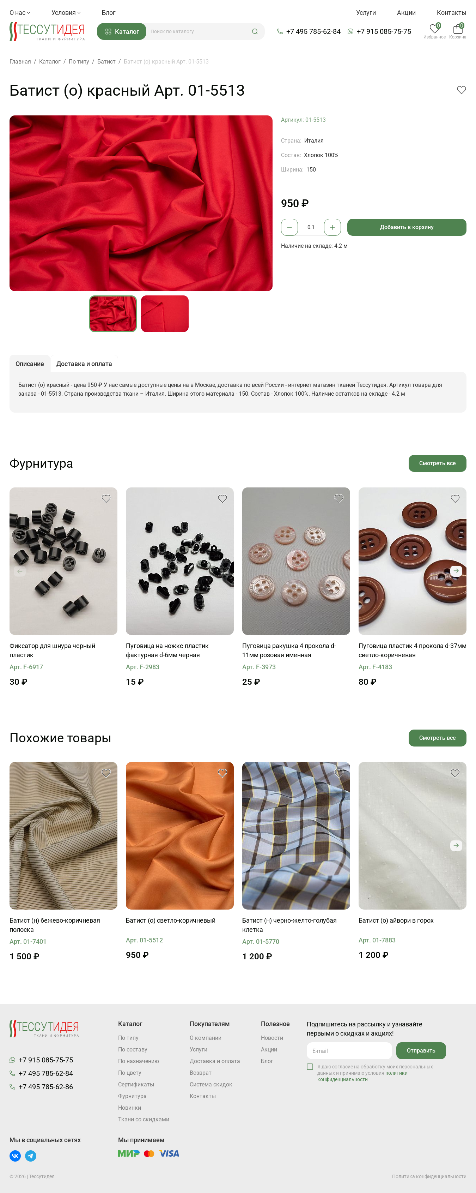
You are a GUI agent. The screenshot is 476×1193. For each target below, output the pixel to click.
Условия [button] (66, 12)
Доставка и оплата (215, 1061)
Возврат (201, 1072)
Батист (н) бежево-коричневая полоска (55, 925)
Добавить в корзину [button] (407, 227)
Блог (109, 12)
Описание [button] (30, 363)
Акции (406, 12)
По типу (128, 1038)
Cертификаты (136, 1084)
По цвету (129, 1072)
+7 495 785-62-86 (46, 1087)
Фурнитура (132, 1096)
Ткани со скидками (143, 1119)
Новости (272, 1038)
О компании (205, 1038)
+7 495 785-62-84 (313, 31)
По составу (132, 1049)
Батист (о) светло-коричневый (170, 920)
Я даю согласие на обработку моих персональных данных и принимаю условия (375, 1073)
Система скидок (211, 1084)
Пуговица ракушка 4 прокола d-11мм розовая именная (289, 650)
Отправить (421, 1050)
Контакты (451, 12)
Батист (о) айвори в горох (396, 920)
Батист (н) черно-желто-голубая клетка (289, 925)
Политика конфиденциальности (429, 1176)
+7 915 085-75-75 (384, 31)
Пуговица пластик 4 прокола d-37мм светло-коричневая (412, 650)
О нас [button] (20, 12)
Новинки (129, 1107)
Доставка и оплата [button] (84, 363)
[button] (255, 31)
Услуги (366, 12)
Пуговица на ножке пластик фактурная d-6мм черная (167, 650)
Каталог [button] (122, 31)
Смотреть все (437, 463)
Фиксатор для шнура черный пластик (52, 650)
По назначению (138, 1061)
